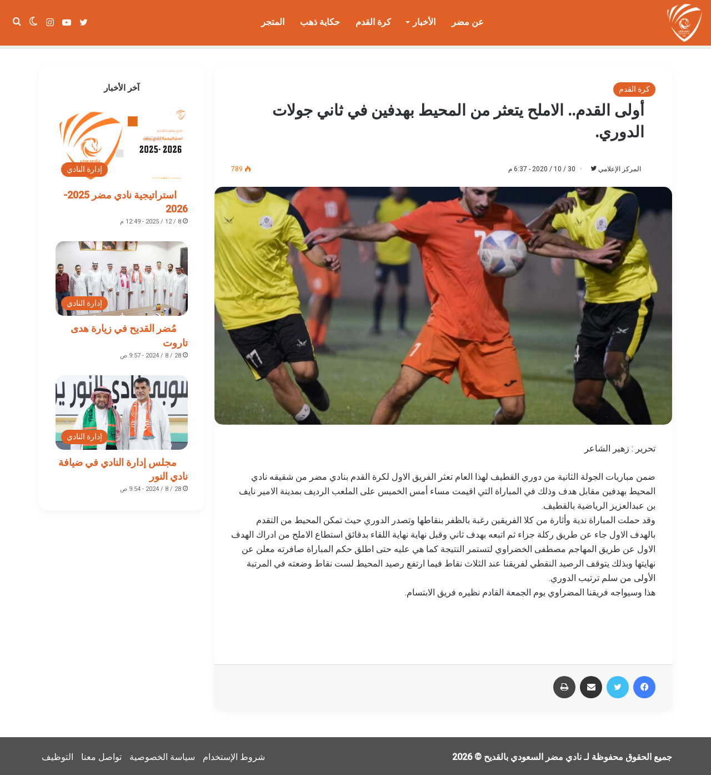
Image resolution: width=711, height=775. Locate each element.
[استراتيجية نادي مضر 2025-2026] (122, 142)
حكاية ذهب (320, 22)
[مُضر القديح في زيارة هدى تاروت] (122, 275)
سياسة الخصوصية (162, 754)
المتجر (272, 22)
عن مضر (468, 22)
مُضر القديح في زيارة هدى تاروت (129, 332)
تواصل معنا (101, 754)
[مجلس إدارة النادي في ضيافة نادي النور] (122, 409)
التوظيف (57, 754)
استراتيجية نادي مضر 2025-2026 (125, 198)
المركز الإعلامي (614, 166)
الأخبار (424, 22)
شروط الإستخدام (234, 754)
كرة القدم (373, 22)
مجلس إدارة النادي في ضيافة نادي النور (123, 466)
